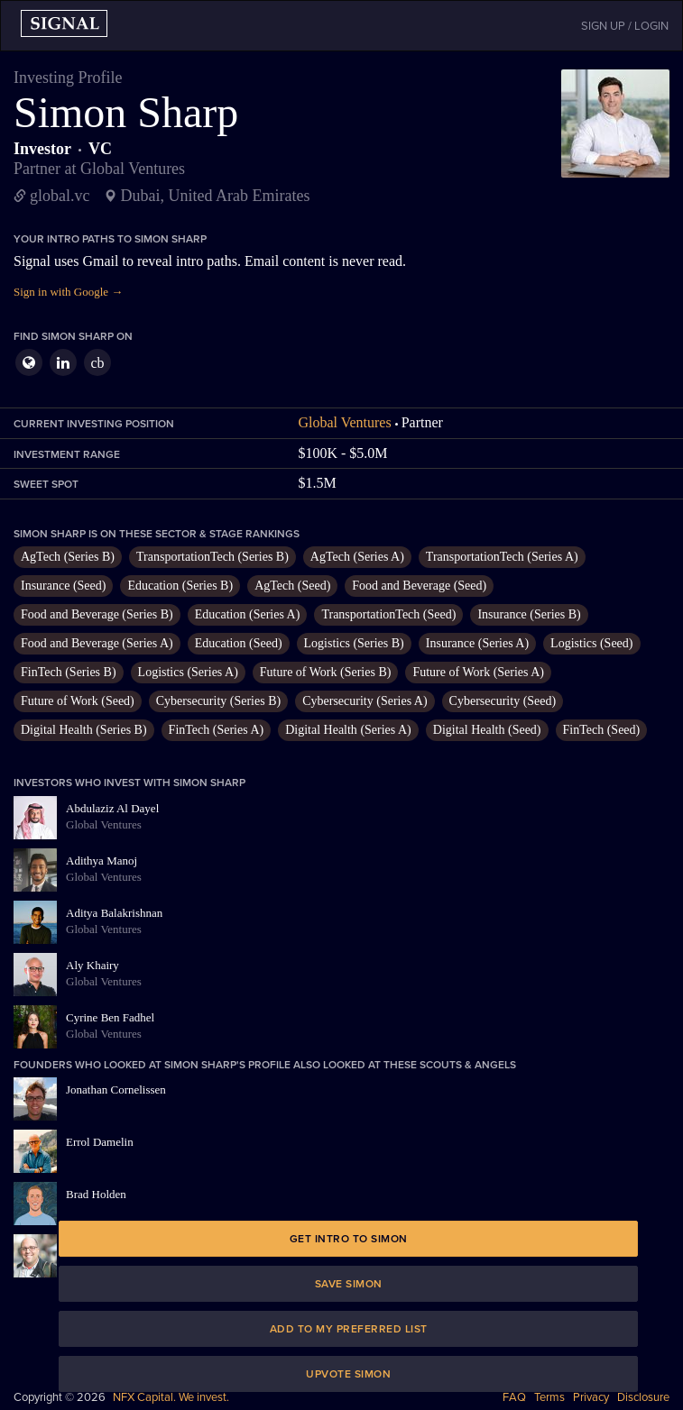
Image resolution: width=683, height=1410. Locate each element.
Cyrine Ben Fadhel (110, 1017)
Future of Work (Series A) (478, 672)
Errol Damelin (100, 1142)
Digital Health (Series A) (348, 730)
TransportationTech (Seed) (388, 614)
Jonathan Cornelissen (116, 1089)
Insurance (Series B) (528, 614)
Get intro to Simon (349, 1238)
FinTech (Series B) (68, 672)
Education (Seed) (238, 643)
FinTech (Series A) (216, 730)
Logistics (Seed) (591, 643)
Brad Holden (96, 1194)
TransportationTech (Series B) (212, 556)
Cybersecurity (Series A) (364, 701)
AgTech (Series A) (357, 556)
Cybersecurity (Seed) (503, 701)
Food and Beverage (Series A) (97, 643)
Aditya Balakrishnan (114, 913)
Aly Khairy (92, 965)
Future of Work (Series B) (326, 672)
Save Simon (349, 1283)
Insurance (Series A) (477, 643)
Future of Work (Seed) (77, 701)
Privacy (591, 1397)
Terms (549, 1397)
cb (97, 363)
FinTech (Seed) (602, 730)
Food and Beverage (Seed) (419, 585)
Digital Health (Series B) (84, 730)
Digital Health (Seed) (487, 730)
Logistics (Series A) (188, 672)
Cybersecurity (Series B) (218, 701)
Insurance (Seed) (63, 585)
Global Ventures (344, 422)
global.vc (59, 196)
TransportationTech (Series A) (502, 556)
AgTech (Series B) (68, 556)
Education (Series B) (180, 585)
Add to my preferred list (349, 1329)
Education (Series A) (247, 614)
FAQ (514, 1397)
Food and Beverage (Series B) (97, 614)
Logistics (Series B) (354, 643)
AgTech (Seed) (292, 585)
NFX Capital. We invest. (171, 1397)
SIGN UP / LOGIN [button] (625, 26)
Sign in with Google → (68, 291)
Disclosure (643, 1397)
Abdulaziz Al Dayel (112, 808)
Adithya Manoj (101, 860)
